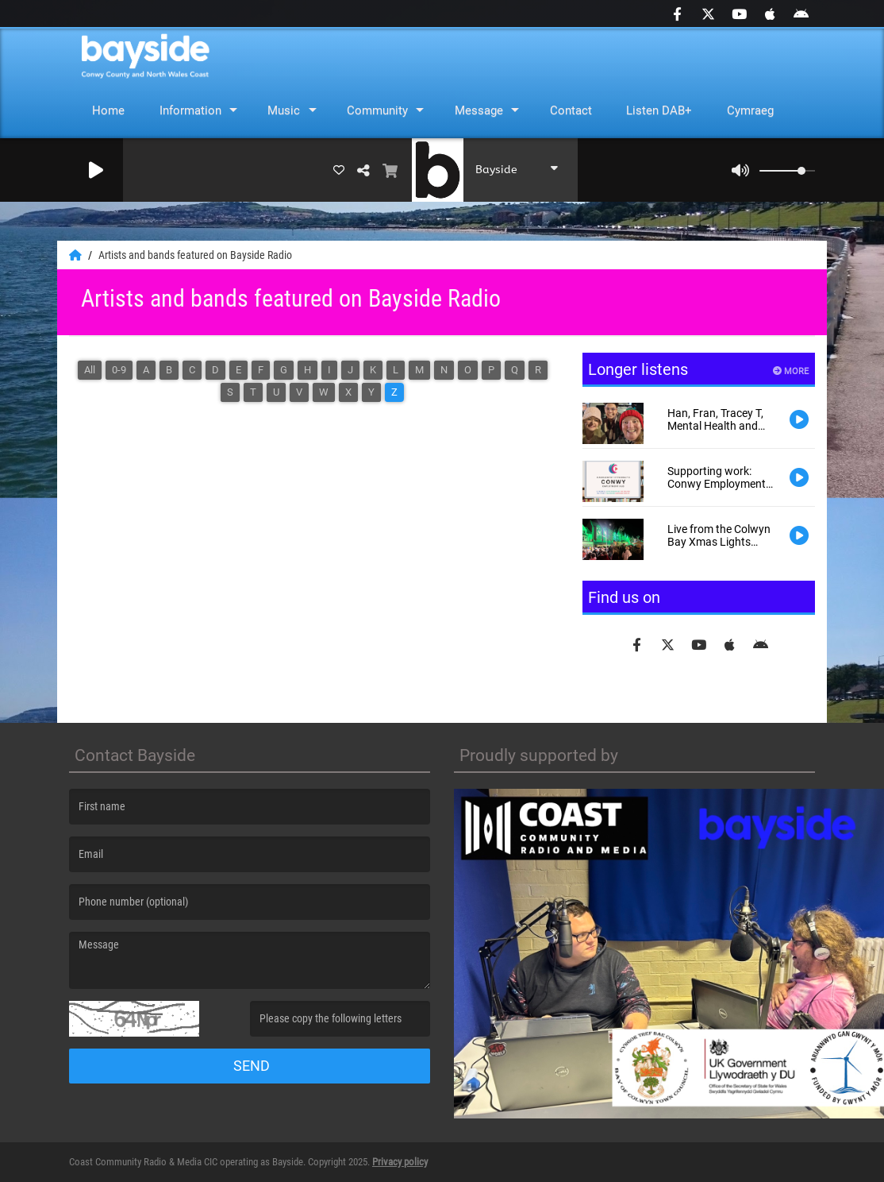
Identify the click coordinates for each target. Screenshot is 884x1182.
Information (190, 110)
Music (283, 110)
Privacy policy (400, 1162)
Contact (571, 110)
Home (108, 110)
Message (479, 110)
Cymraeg (750, 110)
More (791, 371)
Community (377, 110)
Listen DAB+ (659, 110)
